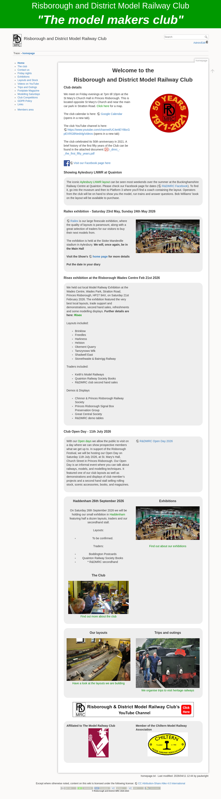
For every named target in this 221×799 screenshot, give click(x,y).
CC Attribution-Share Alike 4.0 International (161, 783)
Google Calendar (111, 114)
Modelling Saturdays (29, 94)
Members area (26, 109)
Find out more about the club (98, 616)
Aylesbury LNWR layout (95, 182)
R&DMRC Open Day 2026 (156, 441)
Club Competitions (28, 97)
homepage (28, 53)
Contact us (23, 69)
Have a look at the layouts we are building (98, 683)
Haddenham (117, 514)
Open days (85, 441)
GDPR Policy (25, 101)
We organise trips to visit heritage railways (167, 690)
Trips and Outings (27, 87)
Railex (74, 221)
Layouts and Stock (28, 80)
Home (21, 63)
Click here (103, 106)
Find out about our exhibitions (167, 546)
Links (20, 104)
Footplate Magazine (28, 90)
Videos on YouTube (28, 83)
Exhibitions (23, 76)
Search (206, 37)
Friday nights (25, 73)
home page (100, 256)
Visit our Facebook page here (92, 163)
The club (22, 66)
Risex (78, 315)
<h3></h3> (168, 310)
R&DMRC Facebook (175, 186)
